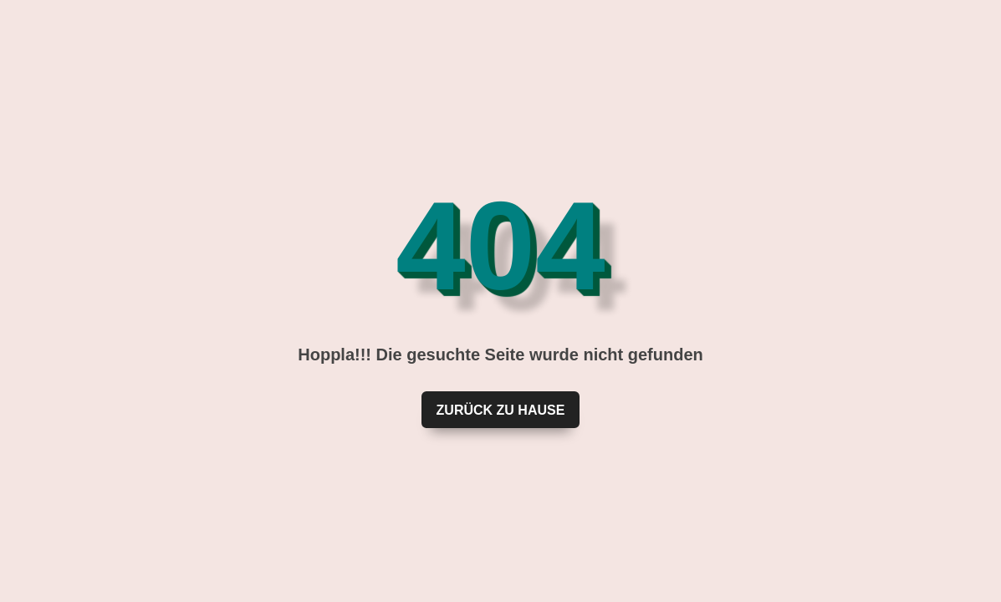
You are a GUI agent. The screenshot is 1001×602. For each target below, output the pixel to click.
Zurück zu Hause (501, 410)
